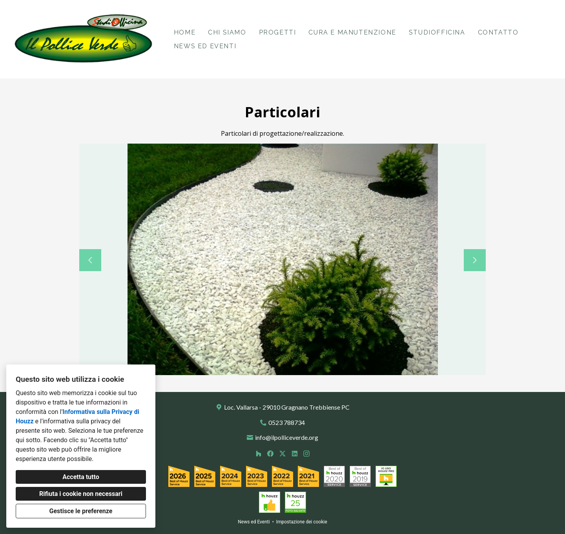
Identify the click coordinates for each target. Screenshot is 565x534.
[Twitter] (282, 453)
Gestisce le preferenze (81, 511)
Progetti (277, 32)
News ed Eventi (205, 46)
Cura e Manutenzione (352, 32)
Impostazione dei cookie (301, 522)
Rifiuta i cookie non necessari (80, 494)
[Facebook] (270, 453)
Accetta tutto (80, 477)
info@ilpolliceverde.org (286, 437)
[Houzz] (258, 453)
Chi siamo (227, 32)
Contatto (498, 32)
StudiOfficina (437, 32)
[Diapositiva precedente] (90, 260)
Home (184, 32)
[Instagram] (307, 453)
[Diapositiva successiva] (475, 260)
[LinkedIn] (294, 453)
